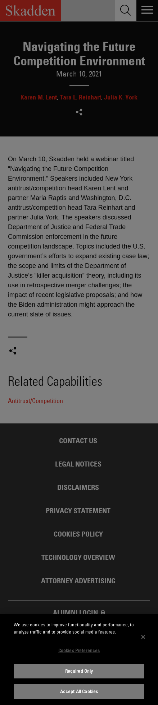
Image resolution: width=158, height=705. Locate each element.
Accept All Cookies (79, 691)
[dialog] (79, 659)
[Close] (143, 637)
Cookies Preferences (79, 650)
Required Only (79, 671)
